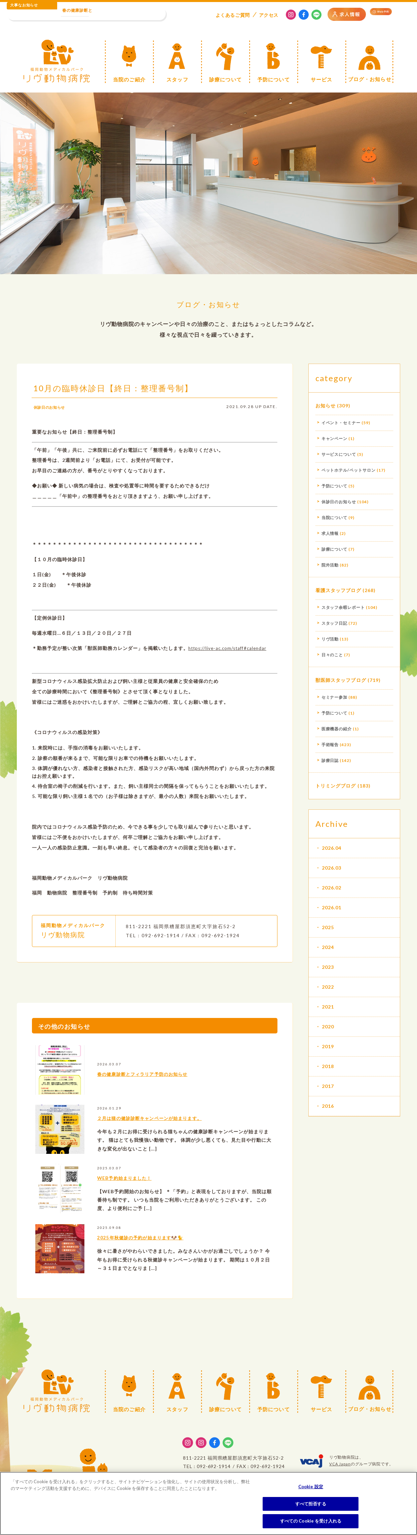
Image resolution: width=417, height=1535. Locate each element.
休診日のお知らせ (54, 419)
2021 (328, 1007)
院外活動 (330, 565)
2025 (328, 927)
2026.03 (332, 868)
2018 (328, 1066)
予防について (334, 485)
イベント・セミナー (341, 422)
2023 (328, 967)
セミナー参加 (334, 697)
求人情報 (330, 533)
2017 (328, 1086)
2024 (328, 947)
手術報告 (330, 744)
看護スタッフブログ (338, 590)
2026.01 (332, 907)
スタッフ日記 (334, 623)
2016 (328, 1106)
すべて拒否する (310, 1503)
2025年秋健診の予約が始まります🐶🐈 (157, 1249)
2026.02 (332, 887)
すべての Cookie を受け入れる (310, 1521)
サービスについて (338, 454)
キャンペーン (334, 438)
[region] (208, 1503)
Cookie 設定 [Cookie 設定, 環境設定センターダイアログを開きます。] (310, 1486)
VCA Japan (340, 1463)
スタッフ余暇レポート (343, 607)
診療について (334, 549)
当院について (334, 517)
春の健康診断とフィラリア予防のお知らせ (161, 1085)
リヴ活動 (330, 639)
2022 (328, 987)
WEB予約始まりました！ (135, 1189)
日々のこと (332, 654)
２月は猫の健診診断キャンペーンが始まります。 (171, 1130)
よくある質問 (233, 15)
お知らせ (325, 405)
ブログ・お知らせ (208, 302)
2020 (328, 1026)
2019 (328, 1046)
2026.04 (332, 848)
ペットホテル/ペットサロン (348, 470)
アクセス (268, 15)
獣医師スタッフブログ (340, 680)
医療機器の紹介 (336, 728)
